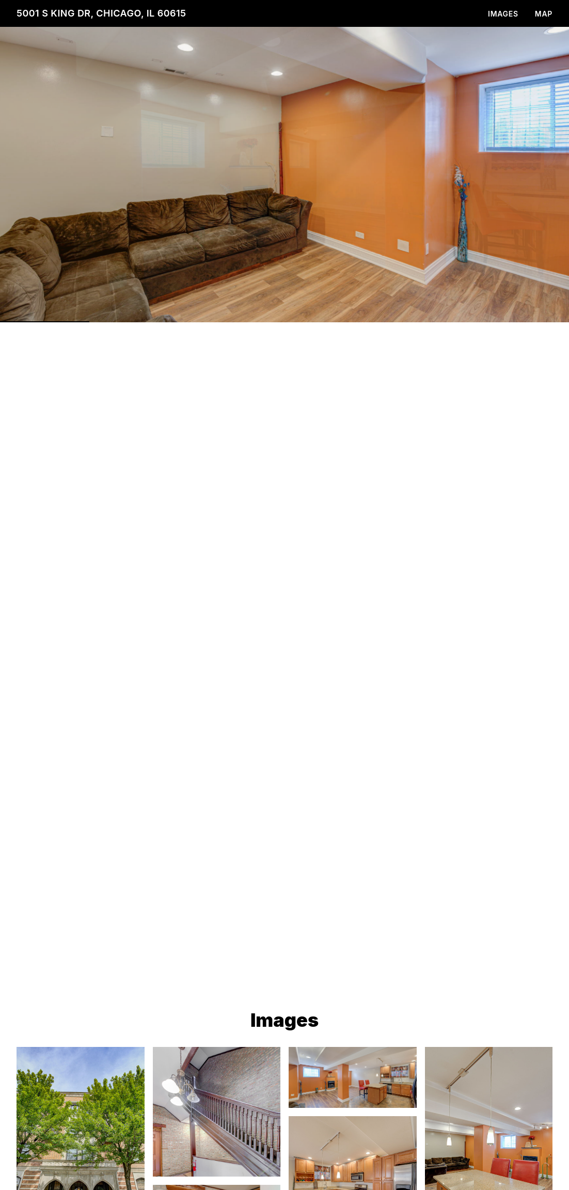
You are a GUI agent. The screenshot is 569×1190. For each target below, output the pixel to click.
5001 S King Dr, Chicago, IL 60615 (101, 13)
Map (543, 13)
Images (503, 13)
